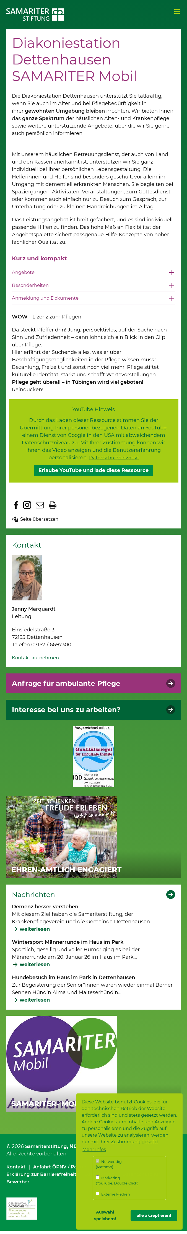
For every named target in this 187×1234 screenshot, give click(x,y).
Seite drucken (52, 508)
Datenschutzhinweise (114, 461)
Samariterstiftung (48, 1149)
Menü (177, 11)
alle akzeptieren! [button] (154, 1215)
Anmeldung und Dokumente (48, 301)
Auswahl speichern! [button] (105, 1215)
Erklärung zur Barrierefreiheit (44, 1178)
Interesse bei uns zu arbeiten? (71, 712)
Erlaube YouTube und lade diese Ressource (93, 474)
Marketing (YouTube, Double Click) (117, 1180)
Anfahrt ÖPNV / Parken (64, 1170)
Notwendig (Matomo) (109, 1164)
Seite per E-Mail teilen (40, 508)
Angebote (24, 274)
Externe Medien (113, 1194)
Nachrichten (35, 897)
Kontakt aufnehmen (37, 661)
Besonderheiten (32, 288)
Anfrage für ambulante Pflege (71, 686)
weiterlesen (35, 932)
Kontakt (16, 1170)
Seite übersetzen (41, 522)
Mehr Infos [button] (94, 1149)
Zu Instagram (27, 508)
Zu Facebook (16, 508)
